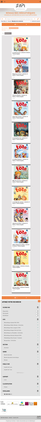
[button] (40, 1)
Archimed (14, 420)
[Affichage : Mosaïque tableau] (16, 24)
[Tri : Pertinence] (8, 33)
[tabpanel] (20, 210)
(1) (20, 372)
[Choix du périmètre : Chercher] (3, 19)
